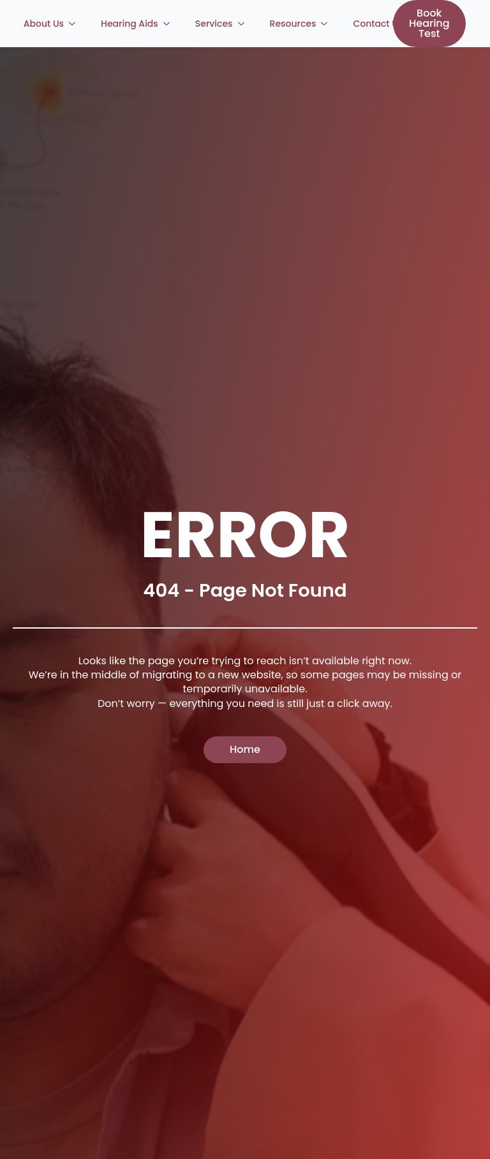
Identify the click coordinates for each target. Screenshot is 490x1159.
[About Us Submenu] (76, 23)
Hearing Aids (129, 23)
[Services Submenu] (245, 23)
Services (214, 23)
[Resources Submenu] (328, 23)
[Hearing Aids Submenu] (170, 23)
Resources (293, 23)
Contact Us (378, 23)
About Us (44, 23)
